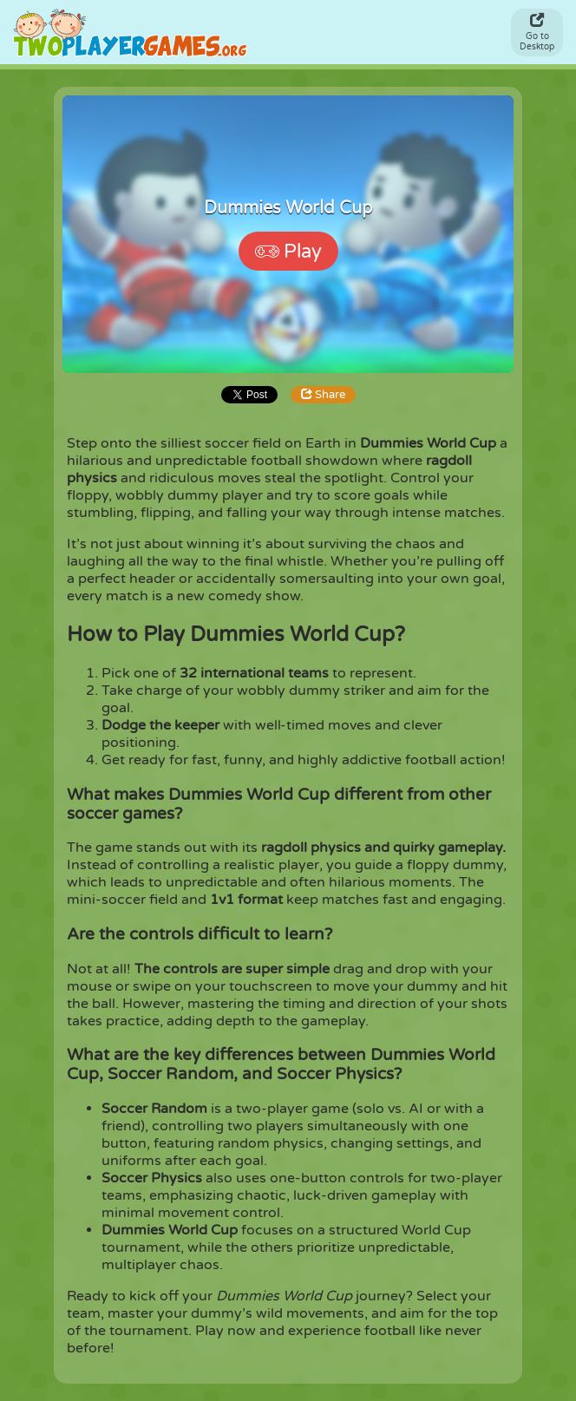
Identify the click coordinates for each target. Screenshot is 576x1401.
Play (288, 251)
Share (323, 395)
